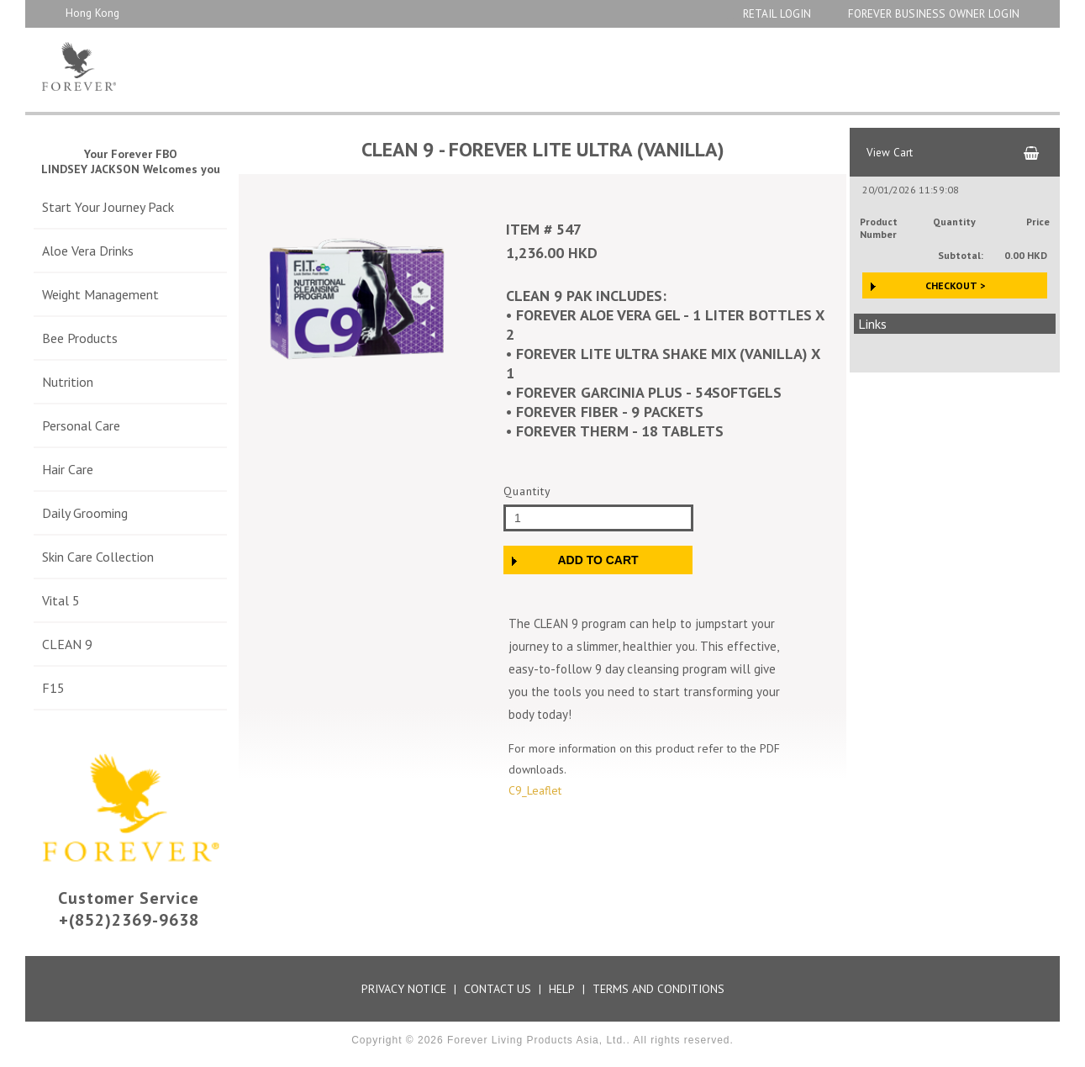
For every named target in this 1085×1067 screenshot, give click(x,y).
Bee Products (80, 338)
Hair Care (67, 469)
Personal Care (81, 425)
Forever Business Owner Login (933, 13)
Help (562, 988)
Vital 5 (61, 600)
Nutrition (67, 381)
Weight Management (100, 294)
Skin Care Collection (98, 556)
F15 (53, 687)
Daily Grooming (85, 512)
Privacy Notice (403, 988)
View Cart (889, 152)
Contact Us (497, 988)
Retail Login (777, 13)
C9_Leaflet (534, 790)
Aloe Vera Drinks (88, 250)
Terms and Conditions (658, 988)
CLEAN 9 (67, 644)
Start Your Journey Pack (108, 206)
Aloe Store (162, 66)
